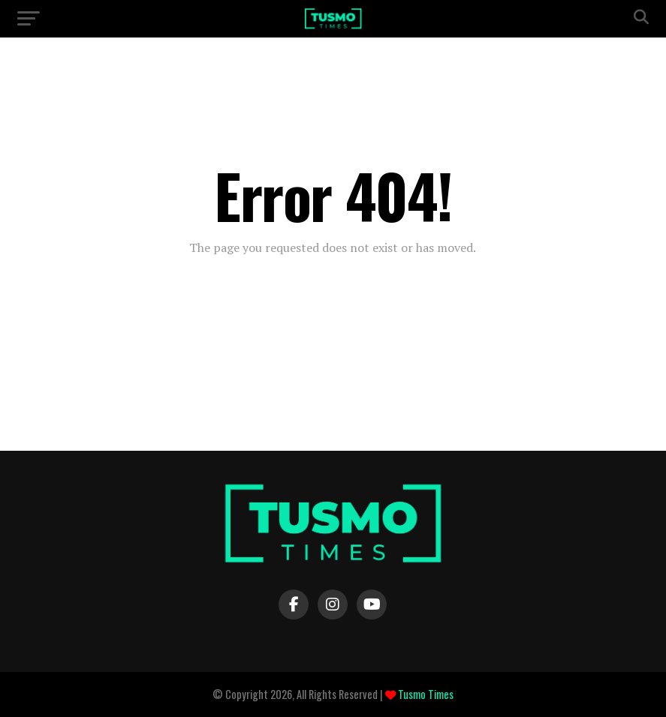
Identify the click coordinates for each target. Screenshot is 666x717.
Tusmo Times (425, 694)
